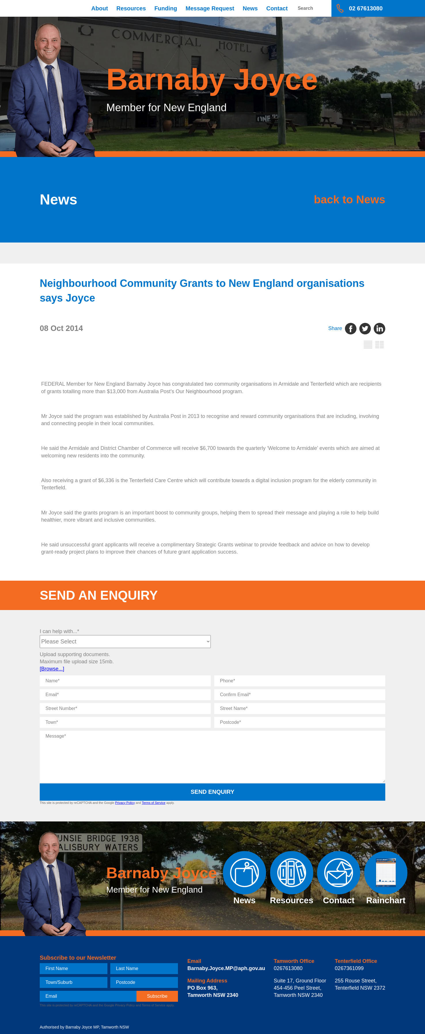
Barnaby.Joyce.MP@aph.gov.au (226, 968)
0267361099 (349, 968)
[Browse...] (52, 669)
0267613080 (288, 968)
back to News (331, 199)
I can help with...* (59, 631)
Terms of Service (153, 802)
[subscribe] (157, 996)
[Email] (125, 694)
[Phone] (299, 680)
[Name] (125, 680)
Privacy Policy (125, 802)
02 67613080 (366, 8)
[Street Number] (125, 708)
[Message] (212, 757)
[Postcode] (299, 722)
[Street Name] (299, 708)
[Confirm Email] (299, 694)
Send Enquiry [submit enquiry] (212, 792)
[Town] (125, 722)
